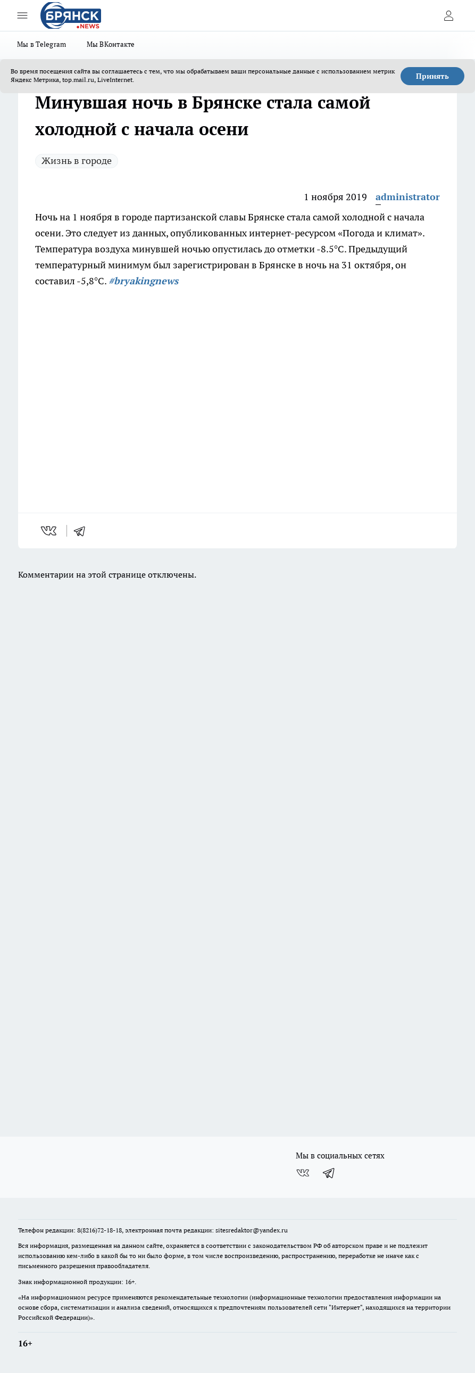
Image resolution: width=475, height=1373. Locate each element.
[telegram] (83, 530)
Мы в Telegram (41, 44)
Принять (432, 76)
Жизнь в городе (76, 160)
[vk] (49, 530)
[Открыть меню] (22, 15)
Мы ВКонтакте (111, 44)
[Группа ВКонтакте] (302, 1172)
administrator (408, 197)
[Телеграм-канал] (329, 1172)
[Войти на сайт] (448, 15)
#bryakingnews (143, 281)
